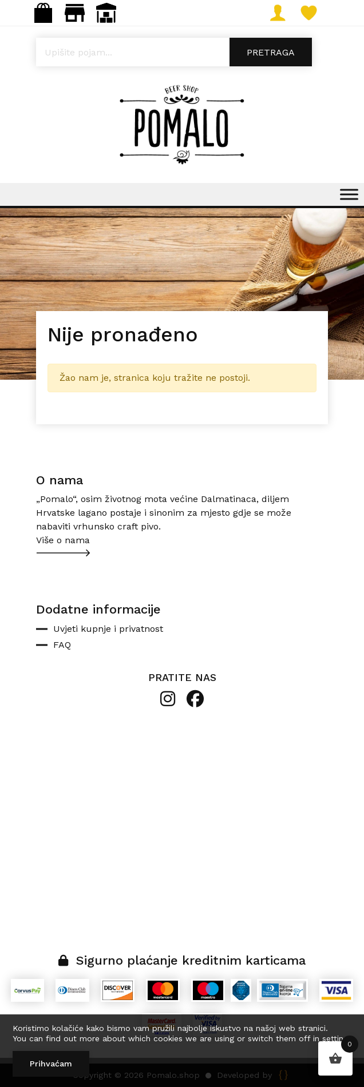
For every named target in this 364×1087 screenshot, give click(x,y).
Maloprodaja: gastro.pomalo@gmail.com (75, 13)
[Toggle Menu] (349, 194)
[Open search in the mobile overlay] (182, 52)
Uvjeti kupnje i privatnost (108, 628)
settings (337, 1038)
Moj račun (281, 13)
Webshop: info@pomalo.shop (43, 13)
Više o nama (63, 540)
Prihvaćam (51, 1063)
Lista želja (313, 13)
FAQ (62, 644)
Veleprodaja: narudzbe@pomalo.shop (106, 13)
